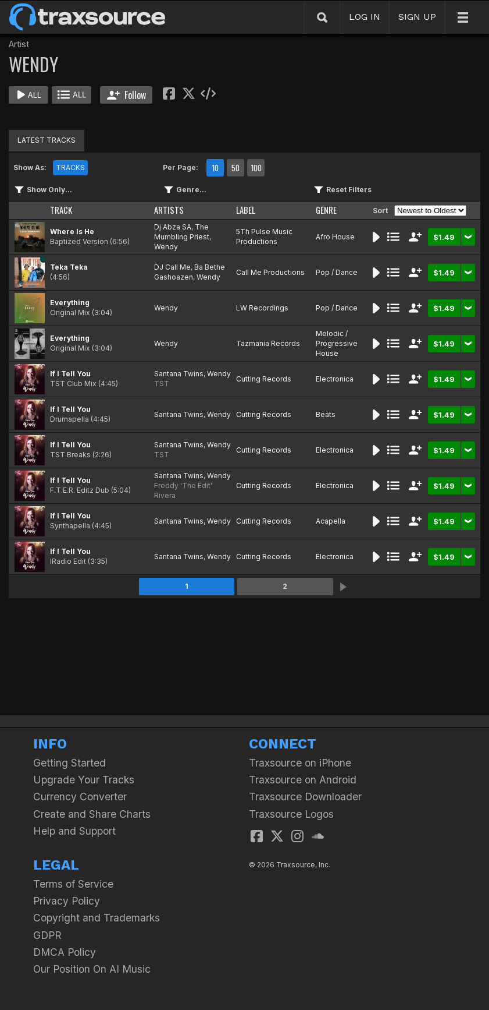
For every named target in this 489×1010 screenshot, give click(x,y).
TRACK (61, 210)
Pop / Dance (337, 272)
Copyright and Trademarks (96, 918)
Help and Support (74, 831)
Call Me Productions (270, 272)
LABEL (245, 210)
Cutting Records (263, 379)
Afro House (335, 236)
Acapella (330, 521)
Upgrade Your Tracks (83, 780)
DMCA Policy (64, 952)
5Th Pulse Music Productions (264, 236)
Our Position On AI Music (92, 969)
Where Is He (72, 231)
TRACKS (70, 167)
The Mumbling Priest (181, 232)
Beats (325, 414)
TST (161, 383)
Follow (126, 95)
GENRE (326, 210)
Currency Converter (80, 796)
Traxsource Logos (291, 814)
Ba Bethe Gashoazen (189, 272)
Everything (70, 302)
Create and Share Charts (92, 814)
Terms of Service (73, 884)
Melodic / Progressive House (337, 343)
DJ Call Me (172, 267)
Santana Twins (179, 373)
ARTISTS (169, 210)
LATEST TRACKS (46, 140)
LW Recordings (262, 307)
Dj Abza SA (172, 227)
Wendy (166, 246)
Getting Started (69, 763)
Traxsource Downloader (305, 796)
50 (235, 168)
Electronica (335, 379)
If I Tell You (70, 373)
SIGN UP (417, 16)
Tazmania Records (268, 343)
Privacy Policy (66, 901)
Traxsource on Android (302, 780)
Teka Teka (69, 267)
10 (215, 168)
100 (256, 168)
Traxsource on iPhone (300, 763)
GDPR (47, 935)
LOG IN (364, 16)
